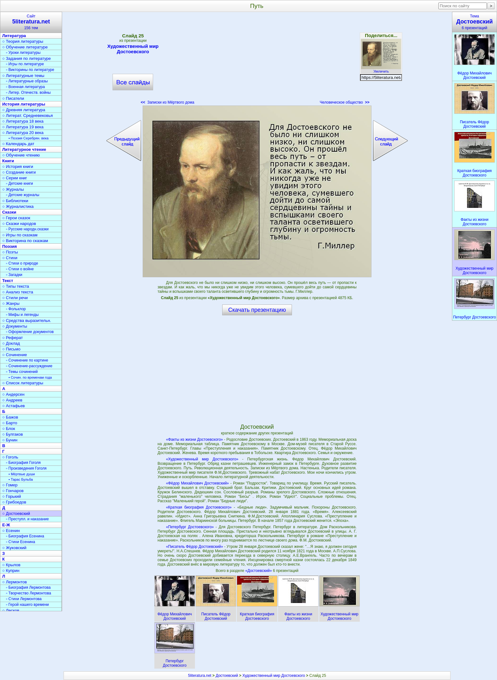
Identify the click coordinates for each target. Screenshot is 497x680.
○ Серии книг (14, 178)
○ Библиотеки (15, 200)
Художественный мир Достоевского (133, 48)
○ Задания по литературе (26, 58)
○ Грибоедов (14, 502)
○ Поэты (10, 252)
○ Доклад (11, 343)
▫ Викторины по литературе (30, 69)
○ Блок (8, 428)
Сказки (9, 212)
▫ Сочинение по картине (27, 360)
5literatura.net (199, 675)
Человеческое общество (345, 102)
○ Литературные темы (23, 75)
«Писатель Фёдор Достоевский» (194, 546)
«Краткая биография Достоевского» (199, 507)
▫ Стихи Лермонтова (24, 599)
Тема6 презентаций (474, 22)
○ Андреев (12, 400)
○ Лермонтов (14, 582)
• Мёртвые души (22, 474)
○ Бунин (9, 440)
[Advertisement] (257, 60)
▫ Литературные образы (27, 81)
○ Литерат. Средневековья (27, 115)
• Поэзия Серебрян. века (28, 138)
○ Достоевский (16, 513)
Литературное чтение (24, 149)
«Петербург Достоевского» (190, 527)
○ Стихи (9, 257)
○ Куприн (10, 570)
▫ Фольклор (16, 309)
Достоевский (227, 675)
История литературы (23, 104)
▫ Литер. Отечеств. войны (28, 92)
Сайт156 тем (31, 22)
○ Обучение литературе (25, 47)
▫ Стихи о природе (22, 263)
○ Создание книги (19, 172)
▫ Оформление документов (30, 332)
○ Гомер (9, 485)
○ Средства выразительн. (26, 320)
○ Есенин (11, 530)
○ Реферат (12, 337)
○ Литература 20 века (22, 132)
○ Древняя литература (23, 109)
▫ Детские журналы (22, 195)
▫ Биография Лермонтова (28, 587)
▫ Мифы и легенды (22, 314)
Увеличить (381, 69)
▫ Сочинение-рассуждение (29, 366)
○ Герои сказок (16, 217)
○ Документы (14, 326)
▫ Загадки (14, 275)
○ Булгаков (12, 434)
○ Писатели (13, 98)
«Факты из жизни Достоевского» (194, 439)
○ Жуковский (14, 547)
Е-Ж (6, 525)
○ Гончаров (12, 490)
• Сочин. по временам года (30, 377)
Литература (14, 35)
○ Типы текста (15, 286)
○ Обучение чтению (21, 155)
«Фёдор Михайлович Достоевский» (197, 483)
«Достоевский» (259, 570)
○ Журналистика (18, 206)
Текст (7, 280)
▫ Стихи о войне (20, 269)
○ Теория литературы (22, 41)
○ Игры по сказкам (19, 235)
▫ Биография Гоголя (23, 462)
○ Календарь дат (18, 143)
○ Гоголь (10, 457)
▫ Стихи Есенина (20, 542)
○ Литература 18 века (22, 121)
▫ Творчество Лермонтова (28, 593)
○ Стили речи (15, 297)
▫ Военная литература (25, 87)
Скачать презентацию (257, 310)
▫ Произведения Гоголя (26, 468)
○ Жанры (11, 303)
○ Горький (11, 496)
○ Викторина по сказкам (25, 240)
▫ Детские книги (19, 183)
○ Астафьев (13, 405)
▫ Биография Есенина (25, 536)
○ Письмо (11, 349)
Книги (8, 160)
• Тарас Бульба (21, 479)
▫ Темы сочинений (22, 371)
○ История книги (17, 166)
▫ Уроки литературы (23, 52)
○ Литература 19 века (22, 127)
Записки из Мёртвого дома (167, 102)
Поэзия (9, 246)
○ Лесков (10, 610)
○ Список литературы (22, 383)
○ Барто (9, 422)
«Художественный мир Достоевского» (202, 459)
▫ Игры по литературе (25, 64)
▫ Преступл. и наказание (27, 519)
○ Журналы (13, 189)
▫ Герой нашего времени (27, 604)
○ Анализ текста (17, 292)
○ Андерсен (13, 394)
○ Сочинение (14, 354)
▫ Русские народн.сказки (27, 229)
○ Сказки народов (19, 223)
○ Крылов (11, 564)
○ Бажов (10, 417)
